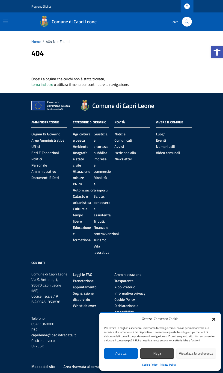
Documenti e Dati (45, 177)
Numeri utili (165, 146)
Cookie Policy (150, 364)
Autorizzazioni (84, 190)
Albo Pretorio (124, 287)
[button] (217, 52)
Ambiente (80, 146)
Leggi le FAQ (82, 274)
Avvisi (119, 146)
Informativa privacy (129, 293)
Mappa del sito (43, 366)
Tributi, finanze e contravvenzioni (106, 227)
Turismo (100, 240)
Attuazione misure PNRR (81, 178)
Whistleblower (84, 305)
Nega (157, 353)
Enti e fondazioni (45, 152)
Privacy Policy (168, 364)
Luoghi (161, 134)
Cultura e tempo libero (80, 215)
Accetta (121, 353)
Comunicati (123, 140)
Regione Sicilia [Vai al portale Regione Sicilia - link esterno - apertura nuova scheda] (41, 6)
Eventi (161, 140)
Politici (36, 159)
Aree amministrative (47, 140)
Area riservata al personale (84, 366)
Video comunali (168, 152)
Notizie (119, 134)
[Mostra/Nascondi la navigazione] (5, 21)
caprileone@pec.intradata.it (53, 335)
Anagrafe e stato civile (80, 159)
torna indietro (42, 84)
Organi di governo (45, 134)
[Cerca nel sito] (187, 22)
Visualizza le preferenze (196, 353)
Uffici (35, 146)
